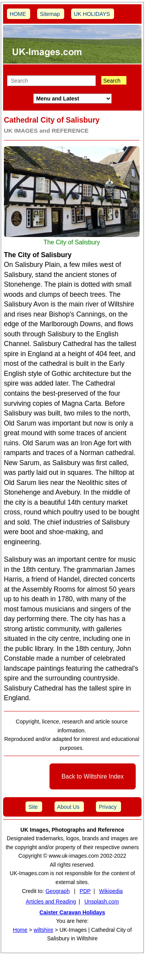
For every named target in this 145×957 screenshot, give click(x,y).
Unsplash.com (101, 901)
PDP (85, 891)
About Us (68, 807)
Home (20, 930)
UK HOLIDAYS (92, 14)
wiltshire (43, 930)
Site (33, 807)
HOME (18, 14)
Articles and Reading (51, 901)
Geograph (58, 891)
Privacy (107, 807)
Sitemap (50, 14)
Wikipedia (111, 891)
